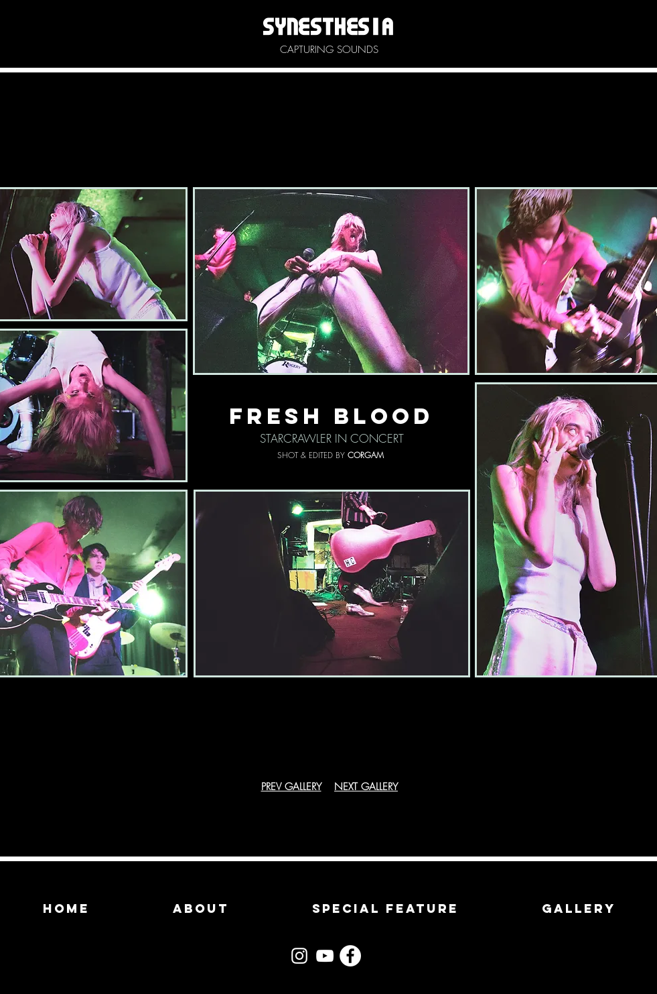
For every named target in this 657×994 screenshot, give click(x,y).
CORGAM (366, 455)
